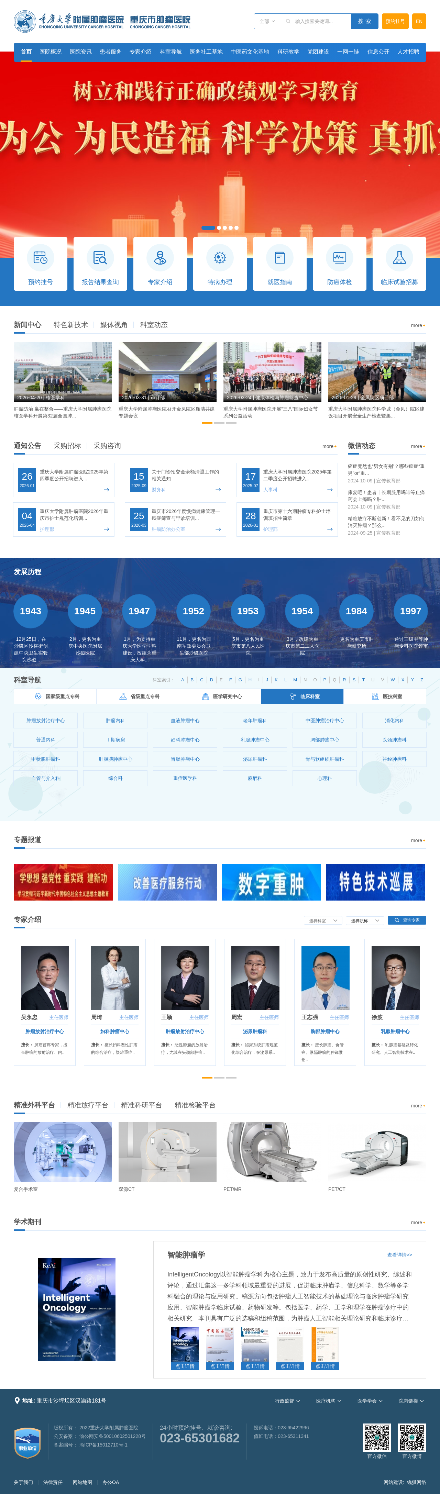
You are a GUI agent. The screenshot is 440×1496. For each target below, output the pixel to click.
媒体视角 (114, 324)
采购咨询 (107, 445)
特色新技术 (71, 324)
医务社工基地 (206, 52)
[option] (63, 383)
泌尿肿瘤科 (255, 1031)
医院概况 (51, 52)
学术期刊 (27, 1221)
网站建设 (393, 1482)
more (418, 326)
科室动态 (154, 324)
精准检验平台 (195, 1105)
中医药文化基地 (250, 52)
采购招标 (67, 445)
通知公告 (27, 445)
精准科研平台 (141, 1105)
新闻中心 (27, 324)
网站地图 (82, 1482)
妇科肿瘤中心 (114, 1031)
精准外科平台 (34, 1105)
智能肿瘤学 (186, 1255)
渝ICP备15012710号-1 (103, 1445)
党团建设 (318, 52)
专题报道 (27, 839)
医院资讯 (81, 52)
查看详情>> (399, 1255)
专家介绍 (141, 52)
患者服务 (111, 52)
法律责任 (53, 1482)
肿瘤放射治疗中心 (44, 1031)
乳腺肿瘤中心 (395, 1031)
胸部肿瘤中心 (325, 1031)
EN (419, 21)
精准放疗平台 (88, 1105)
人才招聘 (408, 52)
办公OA (110, 1482)
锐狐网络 (416, 1482)
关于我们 (23, 1482)
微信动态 (361, 445)
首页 (26, 52)
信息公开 (378, 52)
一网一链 (348, 52)
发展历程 (27, 571)
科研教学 (288, 52)
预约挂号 (395, 21)
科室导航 (171, 52)
